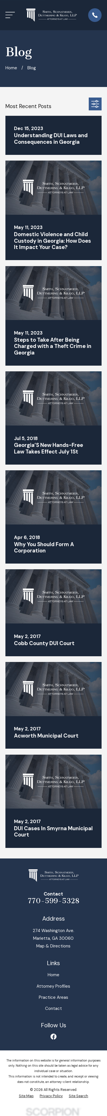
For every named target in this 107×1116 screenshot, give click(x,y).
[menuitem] (26, 1096)
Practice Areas (53, 997)
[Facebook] (53, 1037)
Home (53, 975)
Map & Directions (53, 946)
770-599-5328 (53, 901)
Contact (53, 1008)
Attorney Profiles (53, 986)
